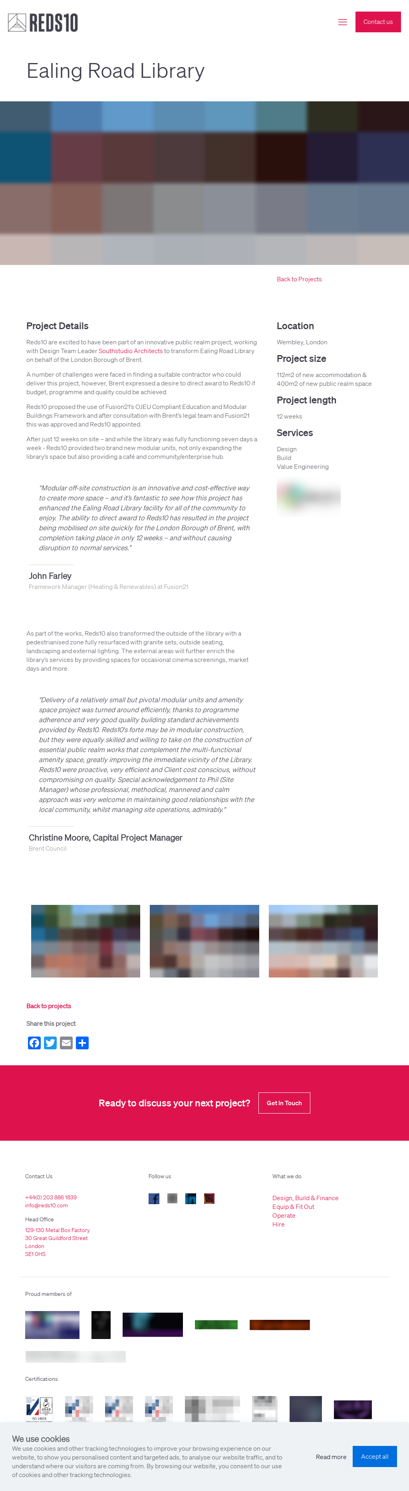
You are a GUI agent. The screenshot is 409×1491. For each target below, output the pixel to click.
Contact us (378, 22)
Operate (284, 1215)
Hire (278, 1224)
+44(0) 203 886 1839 (51, 1197)
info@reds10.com (46, 1205)
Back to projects (48, 1006)
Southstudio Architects (131, 351)
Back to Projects (299, 279)
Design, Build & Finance (305, 1198)
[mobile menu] (342, 22)
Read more (331, 1457)
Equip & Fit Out (293, 1207)
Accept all (375, 1456)
